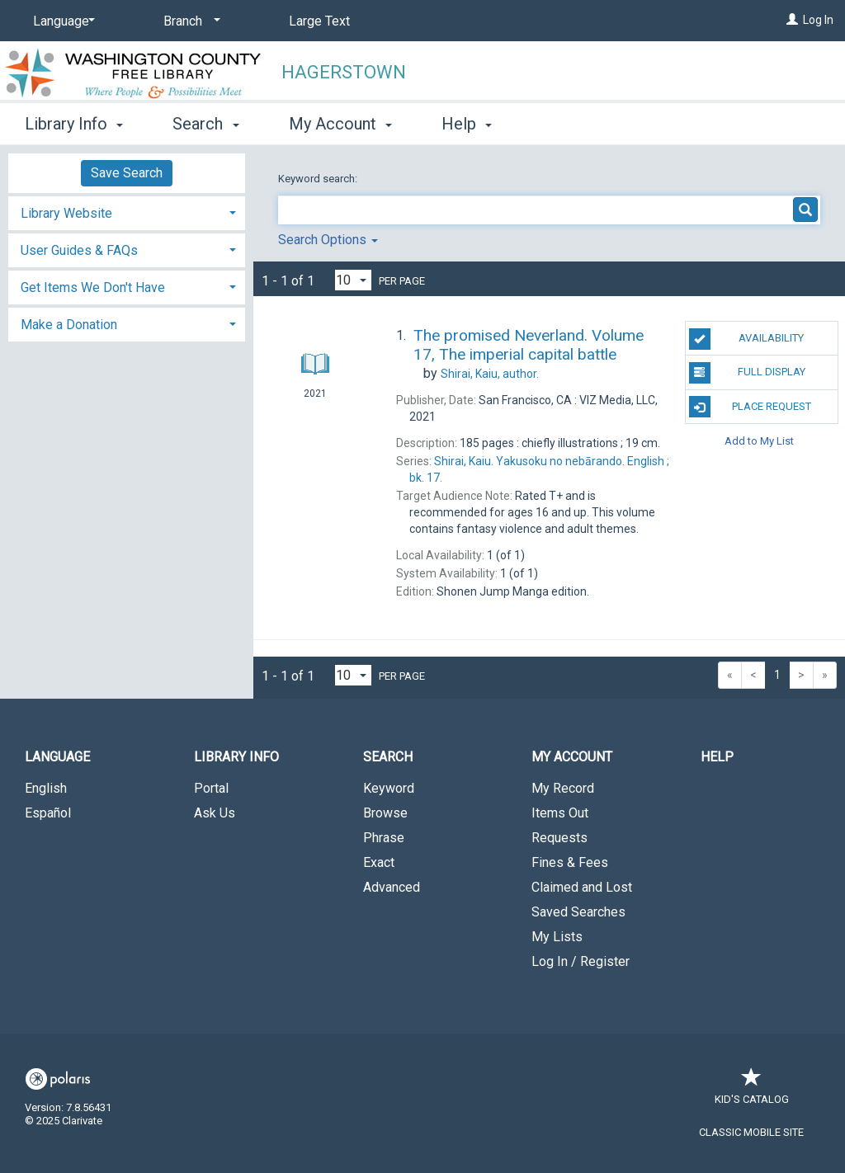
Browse (385, 813)
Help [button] (466, 124)
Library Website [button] (66, 213)
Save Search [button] (127, 173)
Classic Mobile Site (751, 1132)
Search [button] (205, 124)
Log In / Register (580, 961)
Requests (559, 838)
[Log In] (792, 19)
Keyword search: (319, 178)
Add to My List (759, 441)
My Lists (557, 937)
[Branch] (189, 21)
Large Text (319, 21)
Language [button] (57, 757)
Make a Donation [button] (69, 324)
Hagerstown (343, 72)
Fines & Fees (569, 862)
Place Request (750, 406)
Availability (746, 339)
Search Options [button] (328, 239)
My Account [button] (340, 124)
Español (48, 813)
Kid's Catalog (752, 1090)
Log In (818, 19)
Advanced (391, 887)
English (46, 788)
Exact (378, 862)
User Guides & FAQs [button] (79, 250)
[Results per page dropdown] (353, 280)
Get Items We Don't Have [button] (93, 287)
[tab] (126, 211)
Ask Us (214, 813)
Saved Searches (578, 912)
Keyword (388, 788)
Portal (211, 788)
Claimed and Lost (581, 887)
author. (490, 373)
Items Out (559, 813)
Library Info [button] (74, 124)
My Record (562, 788)
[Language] (61, 21)
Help (717, 757)
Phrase (383, 838)
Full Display (747, 373)
